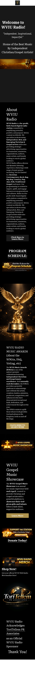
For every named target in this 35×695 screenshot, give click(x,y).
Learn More (17, 515)
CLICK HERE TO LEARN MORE (17, 426)
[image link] (17, 3)
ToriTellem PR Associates (15, 631)
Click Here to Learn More (17, 238)
